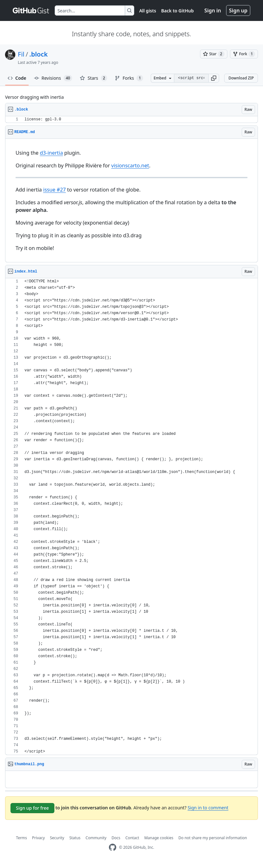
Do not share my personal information (212, 837)
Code (17, 78)
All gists (147, 11)
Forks (129, 78)
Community (96, 837)
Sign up (238, 10)
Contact (132, 837)
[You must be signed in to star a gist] (213, 54)
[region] (131, 119)
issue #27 (54, 189)
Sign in (212, 10)
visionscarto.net (130, 165)
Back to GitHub (177, 11)
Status (74, 837)
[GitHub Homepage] (112, 847)
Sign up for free (32, 808)
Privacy (38, 837)
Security (57, 837)
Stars (93, 78)
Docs (116, 837)
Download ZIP (241, 78)
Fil (21, 54)
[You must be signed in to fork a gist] (244, 54)
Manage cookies (158, 837)
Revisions (53, 78)
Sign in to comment (208, 808)
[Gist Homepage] (31, 10)
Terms (21, 837)
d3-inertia (51, 152)
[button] (213, 78)
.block (38, 54)
